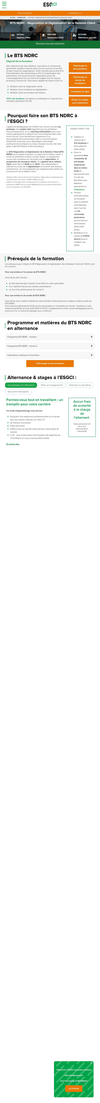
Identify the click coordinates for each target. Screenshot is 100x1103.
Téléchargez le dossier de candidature (80, 80)
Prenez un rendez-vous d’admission (80, 101)
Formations (21, 17)
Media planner (11, 1057)
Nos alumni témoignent (18, 392)
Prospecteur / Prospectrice (21, 493)
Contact (28, 916)
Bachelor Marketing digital (21, 530)
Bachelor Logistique (18, 533)
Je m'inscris (54, 826)
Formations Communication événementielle (25, 993)
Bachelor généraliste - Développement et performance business (38, 543)
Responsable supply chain (16, 1046)
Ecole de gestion (53, 1099)
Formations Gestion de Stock (18, 1011)
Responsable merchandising (17, 1067)
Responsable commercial (16, 1032)
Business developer (17, 496)
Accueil (12, 17)
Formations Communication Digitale (21, 990)
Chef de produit (12, 1029)
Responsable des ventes (16, 1050)
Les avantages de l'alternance (21, 385)
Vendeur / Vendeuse (18, 484)
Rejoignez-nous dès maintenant (50, 43)
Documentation (25, 13)
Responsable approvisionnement (20, 1064)
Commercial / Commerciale (21, 487)
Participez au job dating (80, 385)
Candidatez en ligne (80, 91)
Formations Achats (13, 1000)
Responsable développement (18, 1060)
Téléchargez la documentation (80, 67)
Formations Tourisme (14, 983)
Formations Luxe (12, 986)
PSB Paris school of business (22, 1099)
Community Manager (14, 1025)
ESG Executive (81, 1099)
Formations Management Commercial (22, 1014)
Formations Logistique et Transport (20, 1007)
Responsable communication (18, 1039)
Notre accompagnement (52, 385)
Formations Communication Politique (21, 997)
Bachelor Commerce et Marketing (24, 540)
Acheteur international (15, 1053)
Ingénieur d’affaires (17, 490)
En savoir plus (13, 444)
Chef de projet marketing (16, 1043)
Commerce (79, 189)
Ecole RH (68, 1099)
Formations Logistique (15, 1004)
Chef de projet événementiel (18, 1036)
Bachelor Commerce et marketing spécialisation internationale (38, 537)
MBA (40, 1099)
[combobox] (57, 772)
